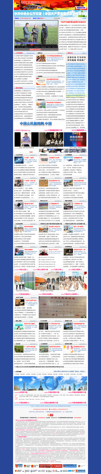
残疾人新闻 (18, 321)
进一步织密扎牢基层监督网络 (24, 107)
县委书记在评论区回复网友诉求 (76, 84)
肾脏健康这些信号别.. (79, 346)
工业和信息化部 (55, 395)
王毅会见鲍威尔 (28, 249)
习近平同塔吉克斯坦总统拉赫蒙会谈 (47, 70)
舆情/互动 (70, 53)
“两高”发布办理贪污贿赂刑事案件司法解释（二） (51, 91)
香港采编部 (22, 374)
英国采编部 (44, 374)
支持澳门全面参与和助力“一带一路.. (74, 340)
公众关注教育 (43, 321)
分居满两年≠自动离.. (54, 157)
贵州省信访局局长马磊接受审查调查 (47, 112)
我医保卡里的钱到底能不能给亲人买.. (75, 354)
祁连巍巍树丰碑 (78, 157)
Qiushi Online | (22, 399)
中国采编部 (17, 374)
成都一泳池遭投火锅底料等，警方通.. (75, 234)
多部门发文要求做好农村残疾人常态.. (26, 333)
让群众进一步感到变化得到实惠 (24, 109)
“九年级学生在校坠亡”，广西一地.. (49, 333)
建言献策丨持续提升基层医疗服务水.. (50, 190)
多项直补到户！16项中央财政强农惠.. (26, 363)
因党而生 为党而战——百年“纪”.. (74, 195)
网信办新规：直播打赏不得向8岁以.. (25, 174)
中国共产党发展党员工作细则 (24, 93)
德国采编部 (50, 374)
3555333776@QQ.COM (25, 18)
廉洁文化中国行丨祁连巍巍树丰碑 (36, 47)
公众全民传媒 (19, 154)
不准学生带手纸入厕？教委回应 (76, 79)
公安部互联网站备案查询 (44, 396)
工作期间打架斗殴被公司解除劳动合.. (50, 172)
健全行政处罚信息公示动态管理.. (24, 102)
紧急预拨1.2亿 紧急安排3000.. (24, 60)
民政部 (64, 395)
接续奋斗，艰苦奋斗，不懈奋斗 (24, 104)
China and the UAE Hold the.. (47, 257)
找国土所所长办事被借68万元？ (76, 124)
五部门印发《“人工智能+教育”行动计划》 (72, 49)
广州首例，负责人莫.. (30, 180)
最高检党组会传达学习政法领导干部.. (75, 216)
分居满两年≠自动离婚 (21, 79)
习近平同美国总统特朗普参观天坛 (47, 68)
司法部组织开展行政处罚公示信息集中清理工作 (73, 39)
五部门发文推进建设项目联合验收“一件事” (72, 30)
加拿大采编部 (79, 374)
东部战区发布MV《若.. (80, 249)
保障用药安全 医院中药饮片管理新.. (74, 363)
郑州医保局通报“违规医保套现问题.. (74, 361)
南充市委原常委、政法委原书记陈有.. (75, 243)
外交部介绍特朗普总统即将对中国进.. (26, 259)
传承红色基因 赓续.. (79, 180)
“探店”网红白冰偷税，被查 (23, 211)
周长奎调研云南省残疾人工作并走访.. (26, 336)
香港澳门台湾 (68, 321)
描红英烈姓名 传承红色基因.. (23, 239)
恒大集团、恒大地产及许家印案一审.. (26, 220)
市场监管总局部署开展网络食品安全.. (26, 310)
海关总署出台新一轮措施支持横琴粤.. (75, 336)
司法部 (67, 395)
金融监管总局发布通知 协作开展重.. (49, 211)
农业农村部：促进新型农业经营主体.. (26, 354)
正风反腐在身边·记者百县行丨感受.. (49, 243)
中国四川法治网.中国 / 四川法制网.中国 (75, 223)
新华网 (23, 396)
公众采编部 (37, 406)
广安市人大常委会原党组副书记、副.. (75, 241)
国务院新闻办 (77, 395)
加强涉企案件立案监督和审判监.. (24, 67)
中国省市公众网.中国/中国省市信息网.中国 (51, 223)
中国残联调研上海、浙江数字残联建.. (26, 340)
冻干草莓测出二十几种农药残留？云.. (26, 312)
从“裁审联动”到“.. (78, 203)
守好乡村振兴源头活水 (22, 111)
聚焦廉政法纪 (41, 99)
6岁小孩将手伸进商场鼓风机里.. (24, 65)
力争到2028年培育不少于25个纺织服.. (50, 220)
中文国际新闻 (19, 246)
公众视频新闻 (68, 154)
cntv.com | (43, 399)
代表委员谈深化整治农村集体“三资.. (50, 197)
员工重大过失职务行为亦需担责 (24, 58)
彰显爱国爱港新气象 (79, 323)
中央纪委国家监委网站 (28, 395)
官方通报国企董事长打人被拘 (76, 122)
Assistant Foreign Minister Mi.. (48, 264)
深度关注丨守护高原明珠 (22, 241)
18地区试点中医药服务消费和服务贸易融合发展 (73, 42)
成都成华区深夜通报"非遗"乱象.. (76, 120)
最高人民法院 (36, 395)
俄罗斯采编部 (73, 374)
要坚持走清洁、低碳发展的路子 (24, 116)
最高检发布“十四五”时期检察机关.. (74, 213)
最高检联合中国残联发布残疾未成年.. (26, 331)
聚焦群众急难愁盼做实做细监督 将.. (49, 239)
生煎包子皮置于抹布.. (31, 300)
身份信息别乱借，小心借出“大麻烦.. (50, 174)
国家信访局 (83, 395)
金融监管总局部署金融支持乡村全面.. (26, 359)
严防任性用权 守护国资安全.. (54, 102)
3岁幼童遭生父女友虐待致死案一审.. (25, 213)
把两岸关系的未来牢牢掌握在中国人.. (75, 331)
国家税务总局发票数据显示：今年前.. (50, 213)
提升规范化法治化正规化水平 (24, 100)
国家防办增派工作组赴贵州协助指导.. (26, 234)
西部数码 (52, 396)
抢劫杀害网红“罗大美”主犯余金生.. (25, 218)
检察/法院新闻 (68, 200)
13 (52, 44)
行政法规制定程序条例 (52, 79)
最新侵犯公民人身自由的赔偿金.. (24, 69)
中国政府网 (49, 395)
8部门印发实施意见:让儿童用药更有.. (75, 356)
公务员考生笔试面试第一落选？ (76, 127)
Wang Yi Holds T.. (54, 249)
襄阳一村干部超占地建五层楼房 (76, 73)
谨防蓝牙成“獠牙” (29, 203)
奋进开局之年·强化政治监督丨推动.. (49, 234)
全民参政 (42, 177)
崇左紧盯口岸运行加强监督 (51, 290)
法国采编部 (60, 374)
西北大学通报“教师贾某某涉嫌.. (76, 75)
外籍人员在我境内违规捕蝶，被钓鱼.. (26, 216)
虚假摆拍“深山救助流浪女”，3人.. (25, 197)
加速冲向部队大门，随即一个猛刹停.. (75, 264)
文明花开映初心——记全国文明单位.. (51, 356)
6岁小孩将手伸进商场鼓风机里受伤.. (50, 167)
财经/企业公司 (43, 200)
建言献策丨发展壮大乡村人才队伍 (49, 193)
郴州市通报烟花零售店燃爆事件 (76, 77)
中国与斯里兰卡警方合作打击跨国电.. (26, 262)
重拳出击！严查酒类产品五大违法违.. (26, 315)
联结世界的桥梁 (28, 226)
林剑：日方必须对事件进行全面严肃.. (26, 264)
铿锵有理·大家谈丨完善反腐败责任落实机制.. (50, 114)
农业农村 (18, 343)
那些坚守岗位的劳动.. (55, 346)
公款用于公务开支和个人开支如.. (24, 81)
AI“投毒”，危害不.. (29, 157)
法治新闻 (18, 177)
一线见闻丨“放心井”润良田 (23, 361)
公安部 (60, 395)
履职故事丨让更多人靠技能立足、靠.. (50, 195)
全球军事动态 (68, 246)
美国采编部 (33, 374)
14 (54, 44)
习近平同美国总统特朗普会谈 (54, 56)
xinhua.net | (37, 399)
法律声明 (42, 406)
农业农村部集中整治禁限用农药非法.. (26, 356)
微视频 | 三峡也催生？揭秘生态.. (73, 170)
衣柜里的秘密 (68, 174)
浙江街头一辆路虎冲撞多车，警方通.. (26, 193)
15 (56, 44)
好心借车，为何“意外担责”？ (48, 170)
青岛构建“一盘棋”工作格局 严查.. (49, 236)
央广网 (30, 396)
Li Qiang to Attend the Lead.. (47, 259)
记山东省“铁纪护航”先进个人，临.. (50, 363)
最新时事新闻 (19, 88)
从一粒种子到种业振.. (30, 346)
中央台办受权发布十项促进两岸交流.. (75, 333)
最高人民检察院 (43, 395)
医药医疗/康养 (68, 343)
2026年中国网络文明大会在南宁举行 (25, 167)
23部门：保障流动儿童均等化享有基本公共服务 (73, 27)
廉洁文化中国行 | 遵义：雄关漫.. (73, 172)
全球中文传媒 (26, 4)
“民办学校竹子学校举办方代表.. (76, 64)
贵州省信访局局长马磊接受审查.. (24, 83)
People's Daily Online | (30, 399)
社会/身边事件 (19, 223)
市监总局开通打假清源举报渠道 (76, 68)
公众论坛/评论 (68, 177)
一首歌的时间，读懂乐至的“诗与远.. (74, 165)
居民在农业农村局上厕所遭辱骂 (76, 86)
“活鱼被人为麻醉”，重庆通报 (24, 308)
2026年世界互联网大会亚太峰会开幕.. (26, 172)
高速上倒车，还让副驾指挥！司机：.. (26, 190)
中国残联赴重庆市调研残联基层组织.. (26, 338)
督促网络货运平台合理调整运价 (24, 118)
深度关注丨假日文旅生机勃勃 (23, 236)
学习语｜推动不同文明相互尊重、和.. (75, 188)
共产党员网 (21, 395)
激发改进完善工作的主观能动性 (24, 113)
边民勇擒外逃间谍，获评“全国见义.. (74, 262)
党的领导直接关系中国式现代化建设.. (75, 193)
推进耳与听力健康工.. (30, 323)
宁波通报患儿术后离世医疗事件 (76, 93)
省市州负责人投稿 (30, 53)
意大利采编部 (66, 374)
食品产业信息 (19, 297)
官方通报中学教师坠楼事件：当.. (77, 66)
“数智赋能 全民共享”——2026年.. (24, 165)
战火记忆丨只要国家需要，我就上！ (50, 361)
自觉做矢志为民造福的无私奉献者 (74, 197)
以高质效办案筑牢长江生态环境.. (24, 72)
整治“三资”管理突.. (79, 226)
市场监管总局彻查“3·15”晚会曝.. (24, 317)
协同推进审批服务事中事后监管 (24, 97)
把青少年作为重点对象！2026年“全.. (50, 340)
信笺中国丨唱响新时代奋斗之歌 (49, 359)
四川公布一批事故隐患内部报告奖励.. (75, 236)
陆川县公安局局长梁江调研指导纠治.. (50, 241)
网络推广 (84, 53)
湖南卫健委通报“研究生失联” (76, 82)
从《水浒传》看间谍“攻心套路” (20, 47)
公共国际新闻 (43, 246)
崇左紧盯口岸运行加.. (55, 226)
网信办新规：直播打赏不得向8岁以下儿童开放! (73, 46)
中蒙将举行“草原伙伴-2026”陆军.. (74, 259)
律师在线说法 (43, 154)
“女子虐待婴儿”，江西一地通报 (24, 188)
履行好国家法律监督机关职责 (24, 76)
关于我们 (32, 406)
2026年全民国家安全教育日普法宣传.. (26, 243)
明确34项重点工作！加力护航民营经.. (50, 218)
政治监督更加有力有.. (55, 180)
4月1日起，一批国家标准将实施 (46, 93)
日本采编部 (39, 374)
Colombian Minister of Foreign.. (48, 262)
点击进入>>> (42, 18)
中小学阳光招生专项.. (55, 323)
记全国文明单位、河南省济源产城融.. (51, 354)
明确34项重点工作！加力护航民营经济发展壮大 (73, 25)
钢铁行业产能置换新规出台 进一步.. (49, 216)
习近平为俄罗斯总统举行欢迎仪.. (24, 74)
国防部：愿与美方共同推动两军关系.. (75, 257)
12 (50, 44)
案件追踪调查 (19, 200)
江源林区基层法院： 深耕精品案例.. (74, 220)
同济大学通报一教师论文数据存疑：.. (50, 338)
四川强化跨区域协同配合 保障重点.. (74, 239)
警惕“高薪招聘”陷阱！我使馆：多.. (25, 257)
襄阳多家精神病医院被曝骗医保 (76, 95)
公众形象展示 (44, 343)
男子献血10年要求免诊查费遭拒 (76, 70)
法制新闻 (40, 76)
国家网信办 (71, 395)
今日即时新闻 (19, 53)
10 (46, 44)
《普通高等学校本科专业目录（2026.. (50, 336)
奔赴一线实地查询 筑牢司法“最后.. (74, 218)
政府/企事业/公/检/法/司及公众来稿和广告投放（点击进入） (70, 371)
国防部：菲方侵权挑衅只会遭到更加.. (75, 266)
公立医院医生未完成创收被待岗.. (77, 88)
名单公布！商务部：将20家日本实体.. (26, 266)
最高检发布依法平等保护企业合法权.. (75, 211)
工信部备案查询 (35, 396)
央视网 (27, 396)
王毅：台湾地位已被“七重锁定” (73, 338)
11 (48, 44)
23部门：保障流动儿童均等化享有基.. (50, 331)
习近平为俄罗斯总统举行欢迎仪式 (73, 22)
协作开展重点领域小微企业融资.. (24, 62)
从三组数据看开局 (54, 203)
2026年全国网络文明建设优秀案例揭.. (26, 170)
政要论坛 (40, 53)
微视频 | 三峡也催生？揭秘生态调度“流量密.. (55, 47)
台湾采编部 (28, 374)
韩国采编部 (55, 374)
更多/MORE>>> (61, 53)
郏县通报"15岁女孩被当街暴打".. (76, 90)
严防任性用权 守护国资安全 (26, 290)
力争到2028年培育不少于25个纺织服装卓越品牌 (73, 32)
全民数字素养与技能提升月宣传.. (23, 55)
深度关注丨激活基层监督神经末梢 (49, 188)
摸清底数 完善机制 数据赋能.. (24, 95)
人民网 (20, 396)
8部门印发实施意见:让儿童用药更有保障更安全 (73, 34)
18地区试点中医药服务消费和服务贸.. (75, 359)
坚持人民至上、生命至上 (71, 190)
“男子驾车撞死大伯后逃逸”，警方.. (25, 195)
